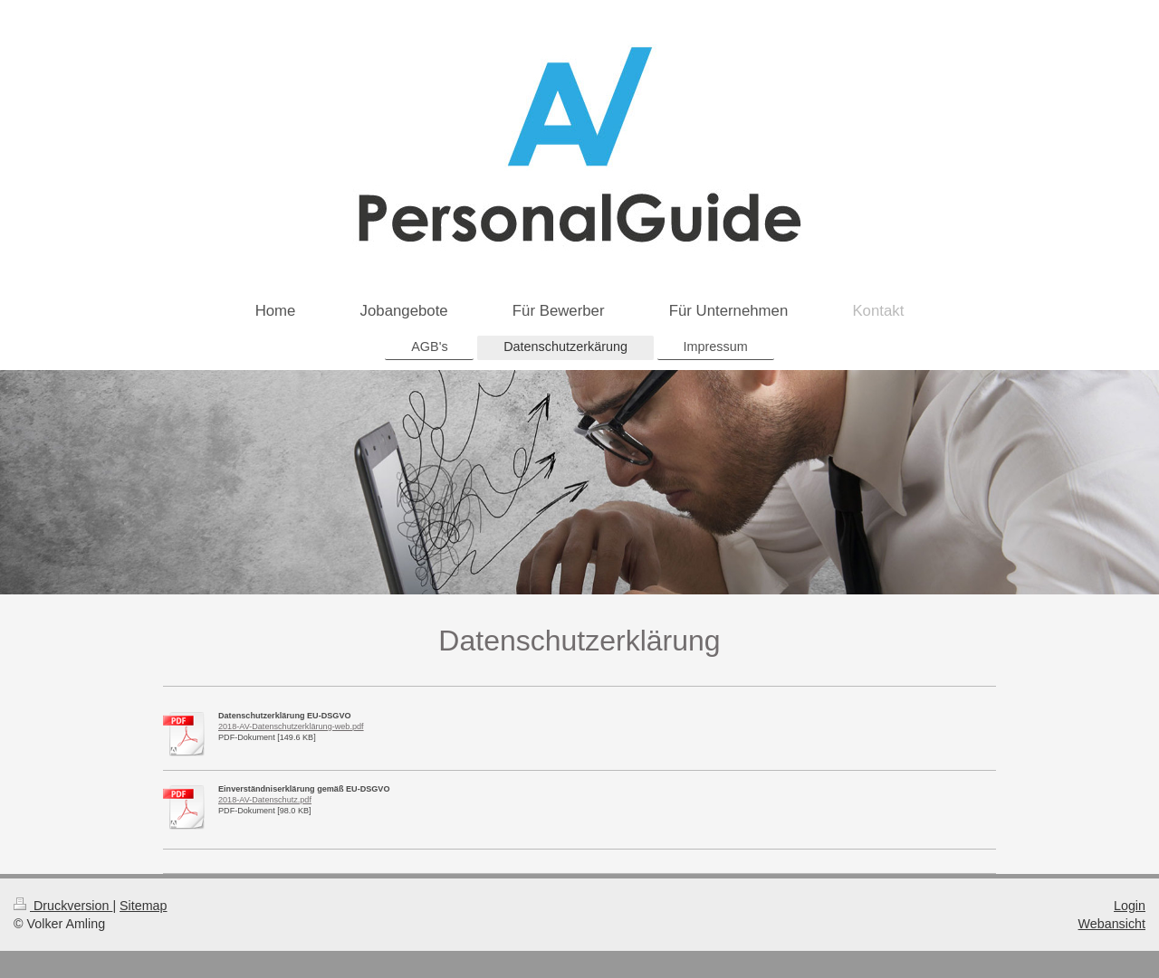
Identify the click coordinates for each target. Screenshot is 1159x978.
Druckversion (63, 905)
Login (1129, 905)
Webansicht (1111, 923)
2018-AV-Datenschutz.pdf (264, 799)
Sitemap (143, 905)
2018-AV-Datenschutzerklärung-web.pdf (291, 726)
